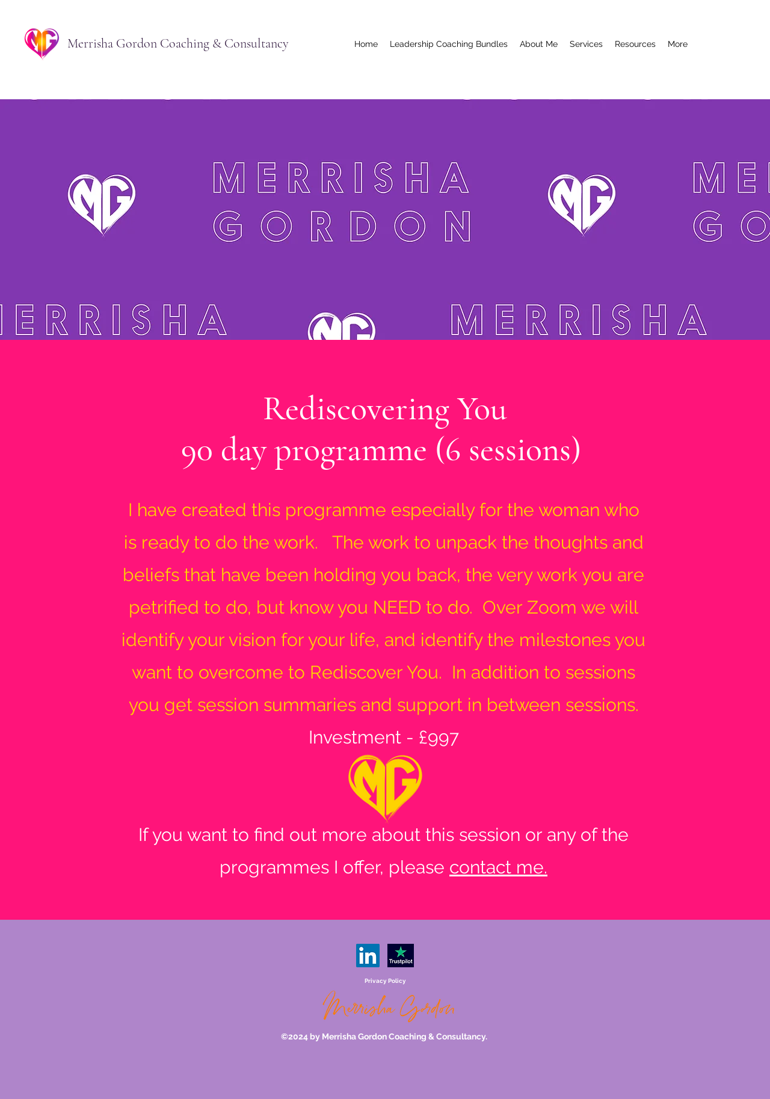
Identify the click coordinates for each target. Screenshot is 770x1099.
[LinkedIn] (368, 955)
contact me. (498, 867)
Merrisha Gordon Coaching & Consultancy (178, 43)
